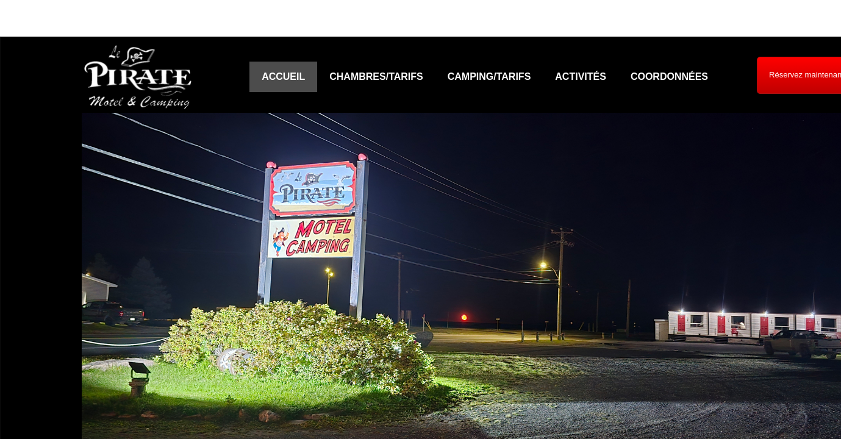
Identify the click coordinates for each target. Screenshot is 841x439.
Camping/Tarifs (489, 76)
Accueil (283, 76)
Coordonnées (669, 76)
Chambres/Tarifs (376, 76)
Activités (580, 76)
